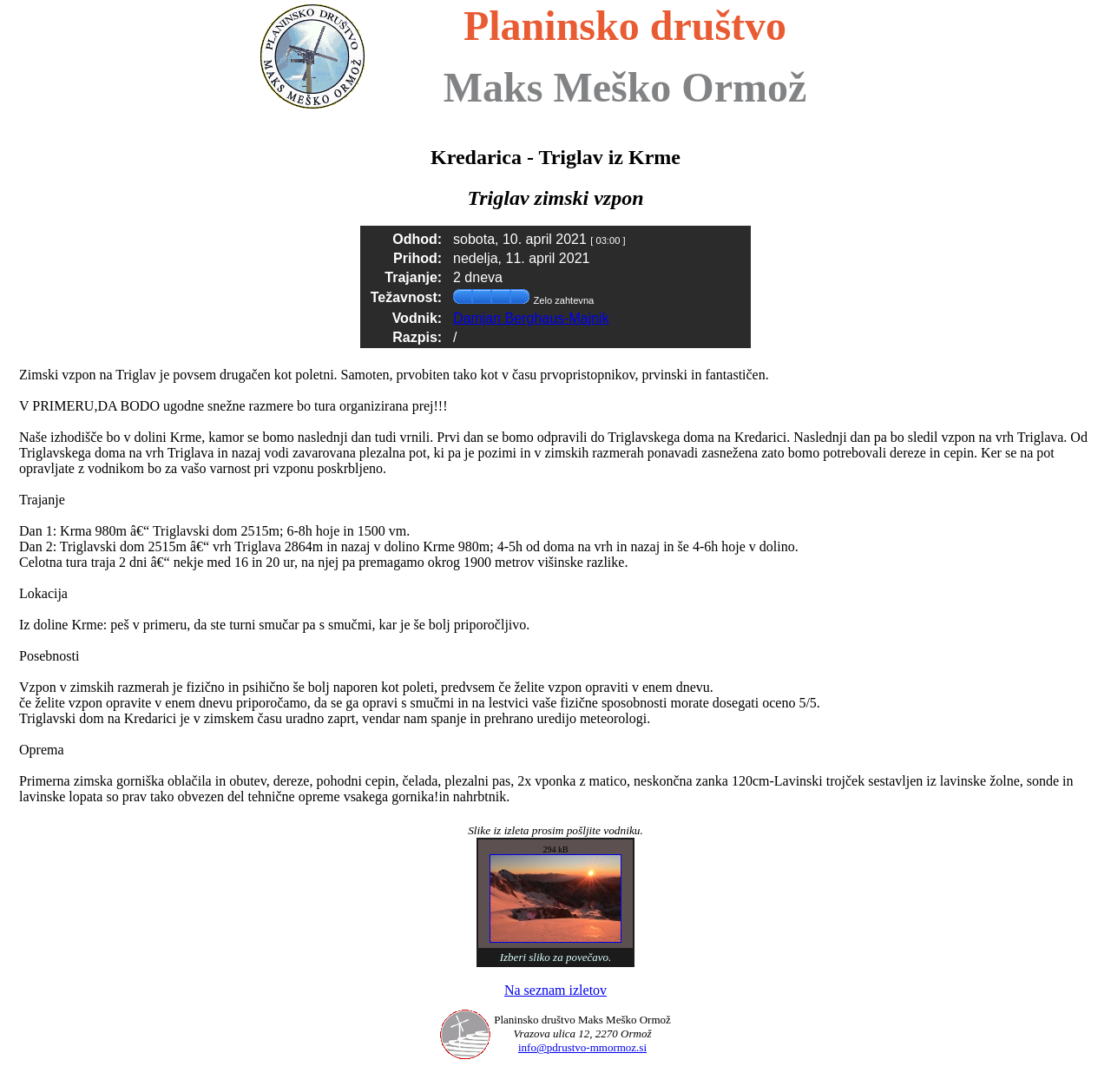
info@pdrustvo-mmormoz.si (582, 1047)
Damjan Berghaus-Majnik (531, 318)
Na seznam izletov (555, 990)
